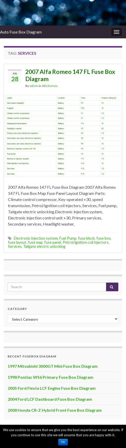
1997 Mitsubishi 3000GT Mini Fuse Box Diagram (53, 366)
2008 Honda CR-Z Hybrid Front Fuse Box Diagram (55, 410)
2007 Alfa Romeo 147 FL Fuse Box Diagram (70, 75)
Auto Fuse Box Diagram (21, 31)
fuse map (35, 242)
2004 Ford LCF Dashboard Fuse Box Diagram (50, 399)
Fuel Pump (67, 238)
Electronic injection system (36, 238)
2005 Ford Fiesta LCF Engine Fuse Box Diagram (52, 388)
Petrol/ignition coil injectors (86, 242)
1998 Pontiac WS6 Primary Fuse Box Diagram (50, 377)
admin (33, 86)
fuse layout (17, 242)
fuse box (103, 238)
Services (15, 246)
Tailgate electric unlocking (44, 246)
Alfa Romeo (50, 86)
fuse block (86, 238)
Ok (63, 442)
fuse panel (52, 242)
